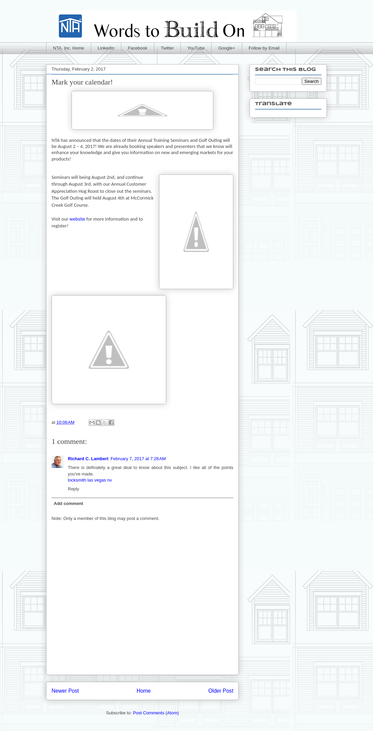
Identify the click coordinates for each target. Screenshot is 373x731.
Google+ (226, 48)
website (76, 219)
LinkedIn (106, 48)
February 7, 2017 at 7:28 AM (138, 458)
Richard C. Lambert (88, 458)
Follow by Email (264, 48)
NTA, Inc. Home (68, 48)
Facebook (137, 48)
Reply (73, 488)
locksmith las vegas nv (90, 480)
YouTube (196, 48)
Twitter (167, 48)
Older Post (220, 691)
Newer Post (65, 691)
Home (144, 691)
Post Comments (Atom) (156, 712)
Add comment (68, 503)
